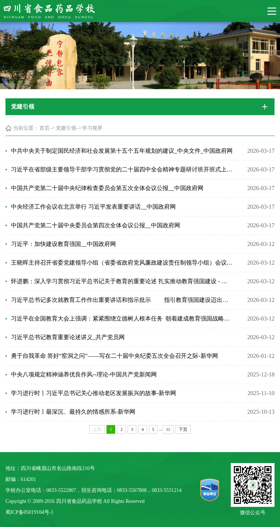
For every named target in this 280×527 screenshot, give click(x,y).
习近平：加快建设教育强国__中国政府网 (63, 244)
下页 (183, 429)
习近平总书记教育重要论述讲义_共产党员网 (68, 337)
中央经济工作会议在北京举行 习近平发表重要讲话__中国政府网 (93, 207)
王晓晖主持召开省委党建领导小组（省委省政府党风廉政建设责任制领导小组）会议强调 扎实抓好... (122, 262)
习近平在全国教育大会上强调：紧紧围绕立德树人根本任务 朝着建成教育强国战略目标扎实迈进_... (122, 318)
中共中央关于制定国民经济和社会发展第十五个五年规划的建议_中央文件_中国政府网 (122, 151)
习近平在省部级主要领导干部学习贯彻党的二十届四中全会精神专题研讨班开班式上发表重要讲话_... (122, 169)
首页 (44, 128)
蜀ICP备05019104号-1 (29, 512)
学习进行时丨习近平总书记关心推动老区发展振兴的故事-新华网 (93, 393)
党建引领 (66, 128)
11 (168, 429)
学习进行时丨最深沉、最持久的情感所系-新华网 (73, 412)
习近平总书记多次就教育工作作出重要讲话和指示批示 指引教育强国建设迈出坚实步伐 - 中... (122, 300)
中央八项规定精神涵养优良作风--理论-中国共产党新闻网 (84, 374)
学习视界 (92, 128)
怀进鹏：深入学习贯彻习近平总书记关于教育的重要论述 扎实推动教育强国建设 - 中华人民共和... (122, 281)
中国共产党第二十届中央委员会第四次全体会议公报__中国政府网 (95, 225)
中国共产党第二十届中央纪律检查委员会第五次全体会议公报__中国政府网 (107, 188)
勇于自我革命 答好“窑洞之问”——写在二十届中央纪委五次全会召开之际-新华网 (114, 356)
